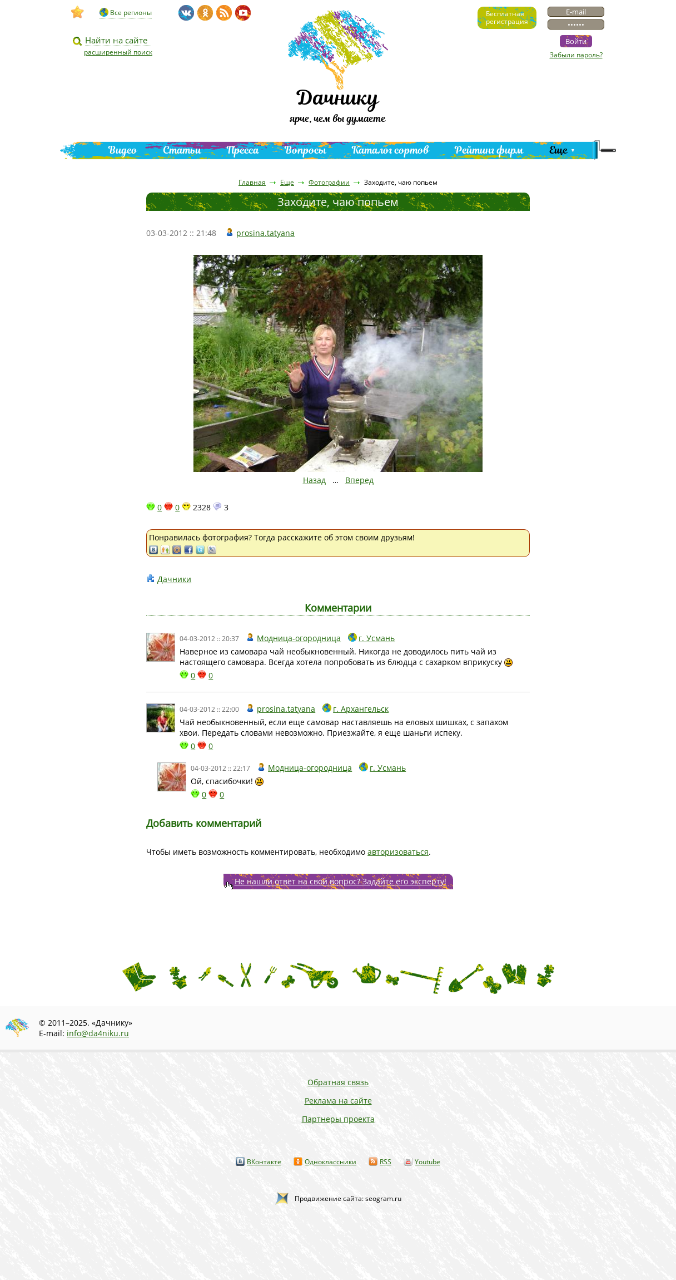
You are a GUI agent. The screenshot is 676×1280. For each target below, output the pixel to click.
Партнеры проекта (338, 1119)
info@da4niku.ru (98, 1033)
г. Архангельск (361, 708)
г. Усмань (377, 638)
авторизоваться (398, 851)
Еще (558, 150)
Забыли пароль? (576, 55)
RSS (385, 1161)
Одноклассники (330, 1161)
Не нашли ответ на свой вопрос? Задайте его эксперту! (340, 881)
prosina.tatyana (265, 233)
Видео (122, 150)
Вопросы (305, 150)
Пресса (243, 150)
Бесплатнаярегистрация (507, 17)
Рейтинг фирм (489, 150)
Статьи (182, 150)
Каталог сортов (390, 150)
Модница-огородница (299, 638)
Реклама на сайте (338, 1100)
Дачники (174, 579)
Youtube (427, 1161)
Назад (314, 480)
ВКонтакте (264, 1161)
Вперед (359, 480)
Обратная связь (338, 1082)
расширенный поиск (118, 52)
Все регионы (131, 12)
